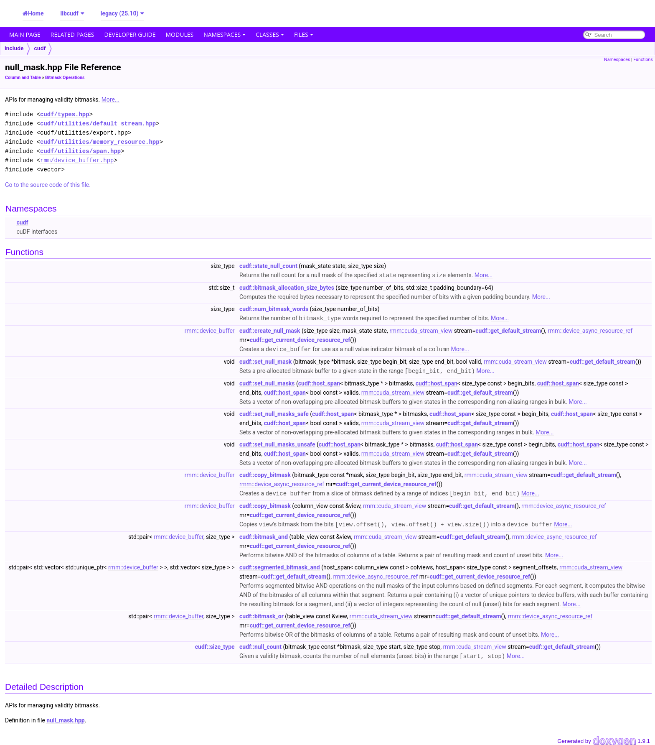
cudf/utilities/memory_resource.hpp (100, 142)
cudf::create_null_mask (269, 330)
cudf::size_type (215, 644)
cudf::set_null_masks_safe (274, 412)
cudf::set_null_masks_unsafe (277, 442)
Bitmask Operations (64, 77)
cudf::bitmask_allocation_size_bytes (286, 287)
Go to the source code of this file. (48, 184)
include (14, 48)
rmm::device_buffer (210, 330)
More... (110, 99)
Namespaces (224, 34)
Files (303, 34)
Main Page (25, 34)
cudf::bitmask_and (263, 534)
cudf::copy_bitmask (265, 473)
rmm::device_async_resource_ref (590, 330)
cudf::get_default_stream (508, 330)
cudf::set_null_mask (265, 360)
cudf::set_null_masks (266, 381)
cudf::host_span (319, 381)
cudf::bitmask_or (261, 613)
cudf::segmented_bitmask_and (279, 564)
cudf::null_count (260, 644)
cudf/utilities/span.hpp (80, 151)
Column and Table (23, 77)
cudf (40, 48)
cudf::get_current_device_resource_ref (300, 339)
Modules (180, 34)
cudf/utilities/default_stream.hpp (98, 124)
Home (35, 13)
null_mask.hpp (65, 717)
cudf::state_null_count (268, 266)
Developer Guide (130, 34)
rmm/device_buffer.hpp (77, 160)
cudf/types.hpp (64, 114)
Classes (270, 34)
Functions (643, 59)
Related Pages (72, 34)
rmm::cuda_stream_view (420, 330)
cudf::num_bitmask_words (273, 308)
